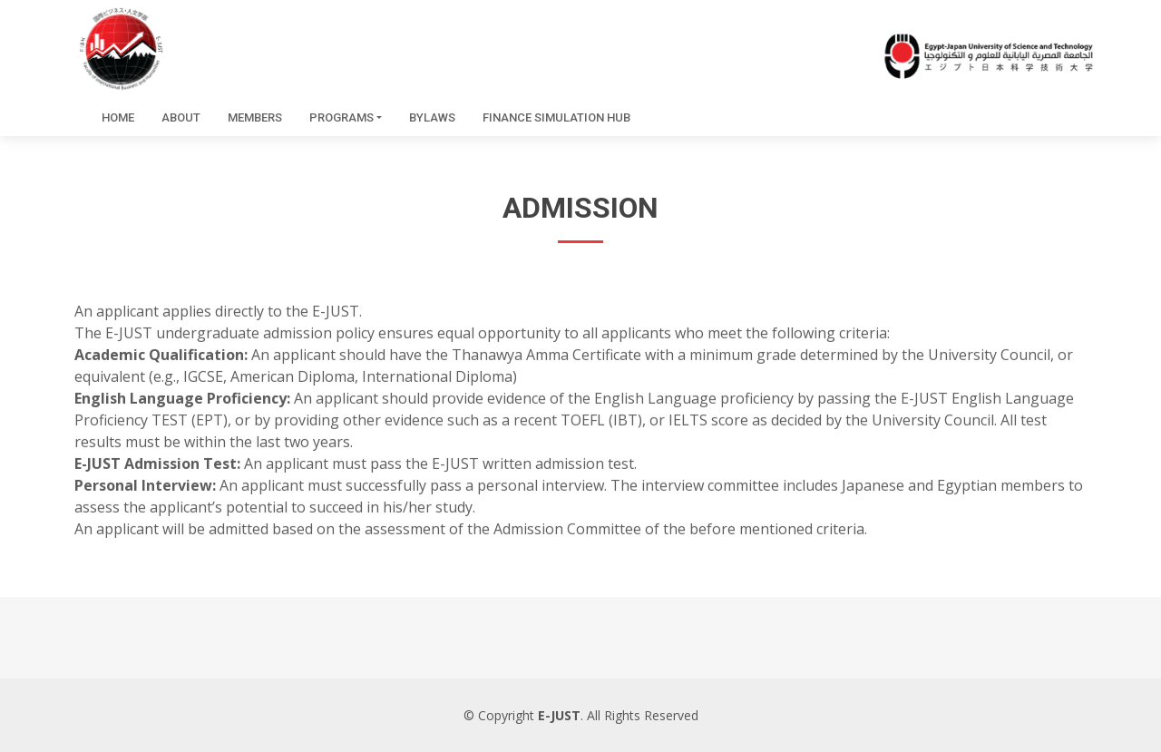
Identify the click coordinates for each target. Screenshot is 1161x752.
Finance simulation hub (556, 117)
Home (118, 117)
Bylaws (432, 117)
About (180, 117)
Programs (341, 117)
